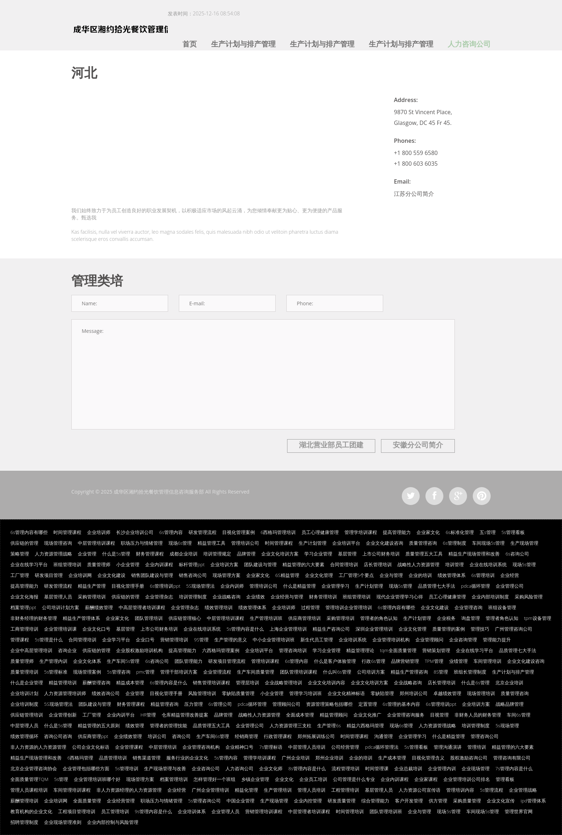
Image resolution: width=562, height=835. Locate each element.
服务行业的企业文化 (187, 757)
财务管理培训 (323, 596)
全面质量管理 (87, 800)
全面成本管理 (300, 715)
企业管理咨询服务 (405, 715)
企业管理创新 (63, 715)
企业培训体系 (192, 811)
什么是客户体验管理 (335, 661)
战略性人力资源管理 (418, 564)
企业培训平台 (346, 543)
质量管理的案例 (448, 629)
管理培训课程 (265, 661)
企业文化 (284, 779)
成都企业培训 (183, 553)
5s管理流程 (491, 790)
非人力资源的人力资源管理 (38, 747)
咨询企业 (67, 650)
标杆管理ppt (192, 564)
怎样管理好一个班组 (214, 779)
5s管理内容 (225, 757)
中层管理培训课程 (96, 543)
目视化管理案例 (238, 532)
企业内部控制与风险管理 (112, 822)
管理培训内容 (460, 790)
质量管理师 (98, 564)
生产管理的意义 (230, 639)
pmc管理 (145, 672)
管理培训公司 (245, 543)
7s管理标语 (270, 747)
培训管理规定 (217, 553)
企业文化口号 (96, 629)
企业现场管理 (476, 768)
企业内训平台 (121, 715)
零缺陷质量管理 (238, 693)
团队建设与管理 (260, 564)
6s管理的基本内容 (401, 704)
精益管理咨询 (164, 704)
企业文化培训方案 (280, 553)
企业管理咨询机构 (201, 747)
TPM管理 (434, 661)
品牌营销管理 (405, 661)
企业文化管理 (319, 575)
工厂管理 (19, 575)
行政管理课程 (278, 736)
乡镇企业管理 (255, 779)
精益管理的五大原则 (99, 725)
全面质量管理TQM (29, 779)
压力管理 (193, 704)
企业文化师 (270, 768)
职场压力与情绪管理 (142, 543)
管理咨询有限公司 (511, 757)
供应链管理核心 (184, 618)
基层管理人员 (58, 596)
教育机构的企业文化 (31, 811)
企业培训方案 (224, 564)
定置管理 (367, 704)
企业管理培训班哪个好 (97, 779)
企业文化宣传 (501, 800)
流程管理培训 (345, 768)
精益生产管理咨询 (409, 672)
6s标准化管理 (459, 532)
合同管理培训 (344, 564)
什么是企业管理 (26, 682)
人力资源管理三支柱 (290, 725)
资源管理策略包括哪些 (329, 704)
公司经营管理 (345, 747)
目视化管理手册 (127, 586)
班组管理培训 (67, 564)
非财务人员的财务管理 (477, 715)
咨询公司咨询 (58, 736)
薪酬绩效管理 (99, 607)
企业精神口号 (239, 747)
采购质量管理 (467, 800)
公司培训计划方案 (60, 607)
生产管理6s (328, 725)
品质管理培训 (113, 757)
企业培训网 (80, 575)
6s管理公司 (220, 704)
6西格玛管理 (80, 757)
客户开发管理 (409, 800)
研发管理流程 (202, 532)
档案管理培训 (174, 779)
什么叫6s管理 (337, 672)
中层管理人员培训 (306, 747)
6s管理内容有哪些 (29, 532)
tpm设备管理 (537, 618)
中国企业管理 (240, 800)
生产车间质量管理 (255, 672)
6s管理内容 (170, 532)
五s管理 (488, 532)
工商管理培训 (24, 629)
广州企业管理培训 (210, 790)
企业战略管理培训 (283, 682)
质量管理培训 (24, 672)
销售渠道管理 (147, 757)
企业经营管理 (121, 800)
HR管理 (148, 715)
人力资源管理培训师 (65, 693)
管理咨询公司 (485, 736)
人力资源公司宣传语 (419, 790)
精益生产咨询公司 (331, 629)
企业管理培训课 (60, 629)
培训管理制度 (193, 596)
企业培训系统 (353, 639)
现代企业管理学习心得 (399, 596)
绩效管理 (134, 725)
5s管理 (61, 779)
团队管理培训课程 (298, 672)
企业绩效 (255, 596)
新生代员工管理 (316, 639)
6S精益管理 (287, 575)
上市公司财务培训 (381, 553)
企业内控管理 (308, 800)
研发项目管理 (49, 575)
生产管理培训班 (266, 618)
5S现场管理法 (200, 586)
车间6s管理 (518, 715)
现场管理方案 (226, 575)
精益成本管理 (130, 682)
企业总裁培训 (408, 768)
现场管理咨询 (58, 543)
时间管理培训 (350, 811)
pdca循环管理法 (382, 747)
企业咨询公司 (206, 768)
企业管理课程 (129, 747)
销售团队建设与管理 (152, 575)
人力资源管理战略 (53, 553)
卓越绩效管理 (447, 693)
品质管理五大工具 (211, 725)
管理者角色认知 (502, 618)
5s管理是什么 (49, 639)
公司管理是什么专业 (354, 779)
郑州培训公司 (414, 693)
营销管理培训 (174, 639)
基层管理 (347, 553)
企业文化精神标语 (346, 693)
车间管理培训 (487, 661)
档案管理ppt (23, 607)
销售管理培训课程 (211, 682)
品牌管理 (246, 553)
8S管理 (441, 672)
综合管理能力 (375, 800)
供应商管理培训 (304, 618)
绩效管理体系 (452, 575)
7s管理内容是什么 (514, 768)
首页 (189, 44)
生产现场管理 (524, 543)
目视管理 (439, 715)
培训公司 (157, 736)
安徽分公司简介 (418, 445)
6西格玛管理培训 (278, 532)
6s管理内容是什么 (168, 682)
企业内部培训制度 (490, 596)
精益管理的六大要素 (303, 564)
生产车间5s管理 (123, 661)
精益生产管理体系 (81, 618)
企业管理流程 (217, 672)
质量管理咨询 (423, 543)
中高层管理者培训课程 (142, 607)
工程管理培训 (345, 790)
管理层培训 (247, 682)
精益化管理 (246, 790)
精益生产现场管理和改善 (474, 553)
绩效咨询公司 (106, 693)
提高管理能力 (397, 532)
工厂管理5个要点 (356, 575)
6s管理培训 (483, 575)
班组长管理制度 (470, 672)
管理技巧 (480, 629)
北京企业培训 (509, 682)
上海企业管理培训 (288, 629)
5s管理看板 (513, 532)
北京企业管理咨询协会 (33, 768)
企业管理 (87, 553)
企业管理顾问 (429, 639)
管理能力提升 (497, 639)
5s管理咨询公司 (204, 800)
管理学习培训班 (305, 693)
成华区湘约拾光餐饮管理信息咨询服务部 (159, 491)
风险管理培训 (202, 693)
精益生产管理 (92, 586)
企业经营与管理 (287, 596)
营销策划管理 (436, 650)
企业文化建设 (111, 575)
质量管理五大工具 (424, 553)
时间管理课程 (67, 532)
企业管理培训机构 (391, 639)
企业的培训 (420, 575)
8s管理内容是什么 (306, 768)
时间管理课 (377, 768)
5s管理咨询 (118, 672)
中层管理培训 (163, 747)
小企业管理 (127, 564)
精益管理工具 (211, 543)
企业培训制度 (24, 704)
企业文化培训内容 (326, 682)
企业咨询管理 (463, 639)
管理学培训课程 (360, 532)
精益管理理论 (360, 650)
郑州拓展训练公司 (316, 736)
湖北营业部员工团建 (331, 445)
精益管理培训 (63, 682)
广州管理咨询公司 (513, 629)
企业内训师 (232, 586)
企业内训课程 (159, 564)
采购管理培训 (92, 596)
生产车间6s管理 (212, 736)
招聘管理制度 (24, 822)
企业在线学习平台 (29, 564)
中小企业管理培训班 (274, 639)
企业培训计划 (24, 693)
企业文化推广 (367, 715)
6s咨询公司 (517, 553)
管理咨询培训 (293, 650)
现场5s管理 (524, 564)
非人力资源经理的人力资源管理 (129, 790)
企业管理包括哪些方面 (86, 768)
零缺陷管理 (382, 693)
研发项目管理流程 (227, 661)
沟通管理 (383, 736)
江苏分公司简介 (414, 194)
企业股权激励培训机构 (139, 650)
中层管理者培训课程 (309, 811)
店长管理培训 (378, 564)
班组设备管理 (502, 607)
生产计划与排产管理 (243, 44)
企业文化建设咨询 (384, 543)
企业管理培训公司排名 (466, 779)
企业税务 (446, 618)
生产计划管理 (313, 543)
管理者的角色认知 (378, 618)
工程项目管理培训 (76, 811)
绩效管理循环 (24, 736)
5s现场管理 (507, 725)
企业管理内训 (442, 768)
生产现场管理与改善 (165, 768)
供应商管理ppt (93, 736)
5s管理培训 (126, 768)
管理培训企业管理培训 (348, 607)
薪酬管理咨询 (96, 682)
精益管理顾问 (334, 715)
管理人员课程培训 (29, 790)
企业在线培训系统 (488, 564)
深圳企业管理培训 (374, 629)
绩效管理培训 (219, 607)
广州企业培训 (296, 757)
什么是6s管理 (475, 682)
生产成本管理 (392, 757)
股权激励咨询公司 (468, 757)
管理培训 (476, 747)
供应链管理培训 (26, 715)
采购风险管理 (529, 596)
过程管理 (310, 607)
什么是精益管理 (299, 586)
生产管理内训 (53, 661)
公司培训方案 (371, 672)
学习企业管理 (318, 553)
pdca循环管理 (475, 586)
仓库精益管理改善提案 (185, 715)
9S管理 (201, 639)
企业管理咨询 (468, 607)
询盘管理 (470, 618)
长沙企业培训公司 (134, 532)
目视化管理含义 (428, 757)
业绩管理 (458, 661)
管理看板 (505, 779)
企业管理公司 (510, 586)
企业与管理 (391, 575)
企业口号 (145, 639)
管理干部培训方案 (178, 672)
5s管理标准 (55, 672)
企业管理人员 (225, 811)
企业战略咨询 (226, 596)
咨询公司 (181, 736)
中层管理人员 (24, 725)
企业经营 (509, 575)
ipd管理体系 (533, 800)
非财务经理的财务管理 (33, 618)
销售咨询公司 (193, 575)
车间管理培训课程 (72, 790)
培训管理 (454, 564)
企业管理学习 (335, 586)
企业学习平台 (116, 639)
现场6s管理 (180, 543)
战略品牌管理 (510, 704)
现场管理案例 (87, 672)
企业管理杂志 (159, 596)
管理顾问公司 (286, 704)
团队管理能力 (189, 661)
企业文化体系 (87, 661)
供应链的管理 (24, 543)
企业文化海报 (24, 596)
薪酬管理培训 (24, 800)
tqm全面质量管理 (398, 650)
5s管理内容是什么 (245, 629)
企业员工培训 (313, 779)
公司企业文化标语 (90, 747)
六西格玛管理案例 (220, 650)
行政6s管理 (373, 661)
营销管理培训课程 (263, 811)
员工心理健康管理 (320, 532)
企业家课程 (426, 779)
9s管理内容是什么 (153, 811)
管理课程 (19, 639)
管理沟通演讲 (448, 747)
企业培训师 (98, 532)
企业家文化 (428, 532)
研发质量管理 (342, 800)
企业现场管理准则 (62, 822)
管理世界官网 (519, 811)
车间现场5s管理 (488, 543)
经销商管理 (246, 736)
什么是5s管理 (116, 553)
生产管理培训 (278, 790)
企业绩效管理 (128, 736)
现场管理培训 (481, 693)
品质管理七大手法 (436, 586)
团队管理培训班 (386, 811)
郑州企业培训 (329, 757)
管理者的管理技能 (168, 725)
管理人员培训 (311, 790)
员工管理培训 (115, 811)
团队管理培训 (149, 618)
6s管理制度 (454, 543)
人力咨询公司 (469, 44)
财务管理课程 (150, 553)
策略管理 (19, 553)
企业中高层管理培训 (31, 650)
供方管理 (438, 800)
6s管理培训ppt (165, 586)
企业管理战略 (523, 790)
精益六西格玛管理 (365, 725)
